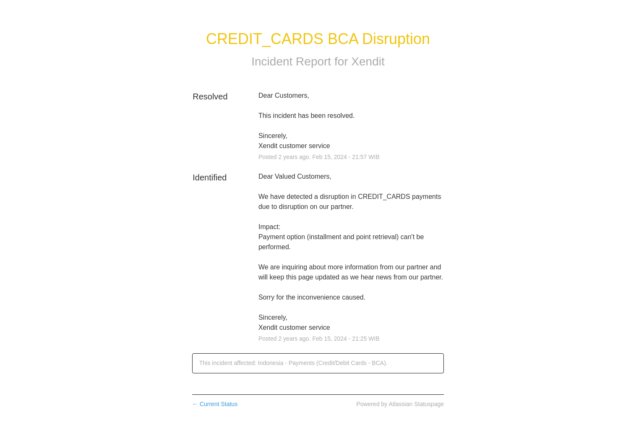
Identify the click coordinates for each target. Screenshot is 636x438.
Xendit (367, 61)
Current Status (214, 404)
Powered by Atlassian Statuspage (400, 404)
